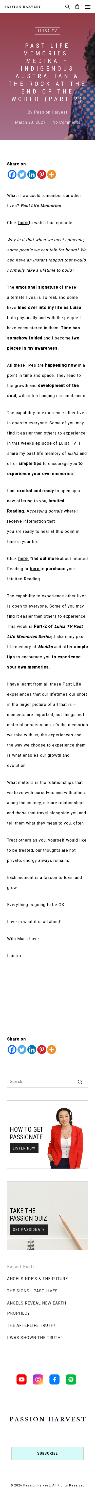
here (23, 222)
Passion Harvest (50, 112)
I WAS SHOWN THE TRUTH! (34, 1337)
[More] (51, 174)
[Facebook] (12, 174)
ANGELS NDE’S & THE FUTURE (37, 1278)
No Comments (66, 122)
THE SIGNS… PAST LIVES (32, 1291)
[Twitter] (21, 174)
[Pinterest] (41, 174)
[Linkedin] (31, 174)
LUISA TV (47, 30)
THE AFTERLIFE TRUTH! (31, 1325)
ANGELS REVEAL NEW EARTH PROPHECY (36, 1308)
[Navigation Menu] (87, 6)
